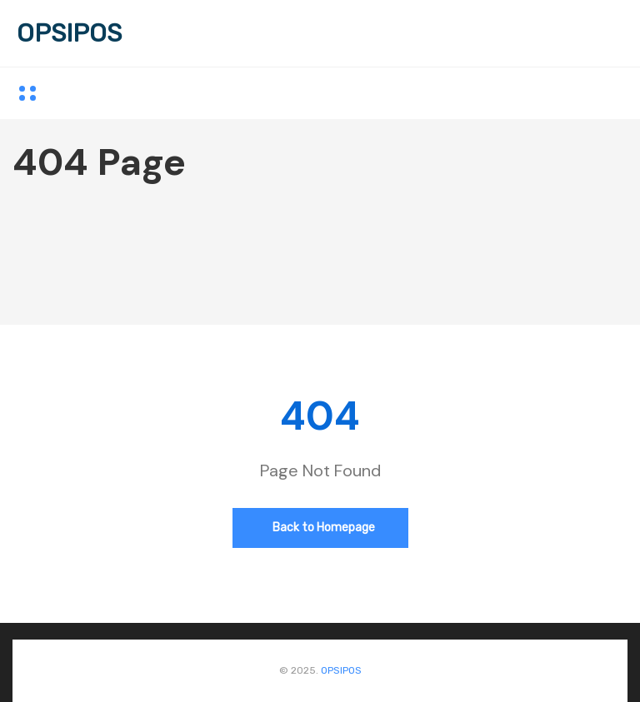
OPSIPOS (69, 33)
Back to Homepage (323, 527)
